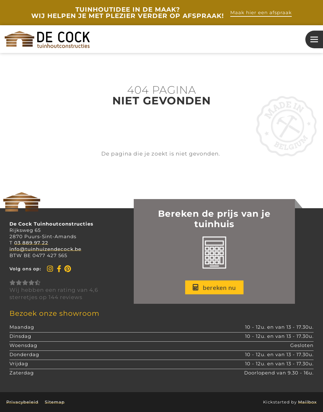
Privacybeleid (22, 401)
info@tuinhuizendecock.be (45, 249)
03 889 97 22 (31, 243)
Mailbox (307, 401)
